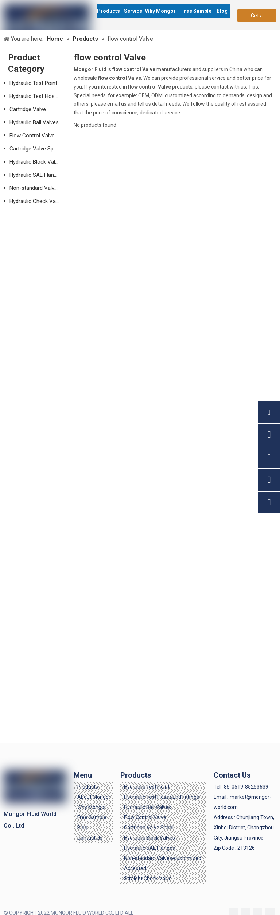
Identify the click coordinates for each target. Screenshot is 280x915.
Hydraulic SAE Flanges (36, 175)
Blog (82, 827)
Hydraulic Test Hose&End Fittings (161, 797)
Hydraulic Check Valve (35, 201)
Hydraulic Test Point (33, 83)
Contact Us (89, 838)
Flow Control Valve (32, 135)
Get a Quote (257, 17)
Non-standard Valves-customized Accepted (37, 188)
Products (87, 787)
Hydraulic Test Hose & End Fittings (37, 96)
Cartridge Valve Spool (35, 148)
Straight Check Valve (148, 878)
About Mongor (93, 797)
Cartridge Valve (27, 109)
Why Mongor (91, 807)
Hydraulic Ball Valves (34, 122)
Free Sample (91, 817)
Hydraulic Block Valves (36, 162)
